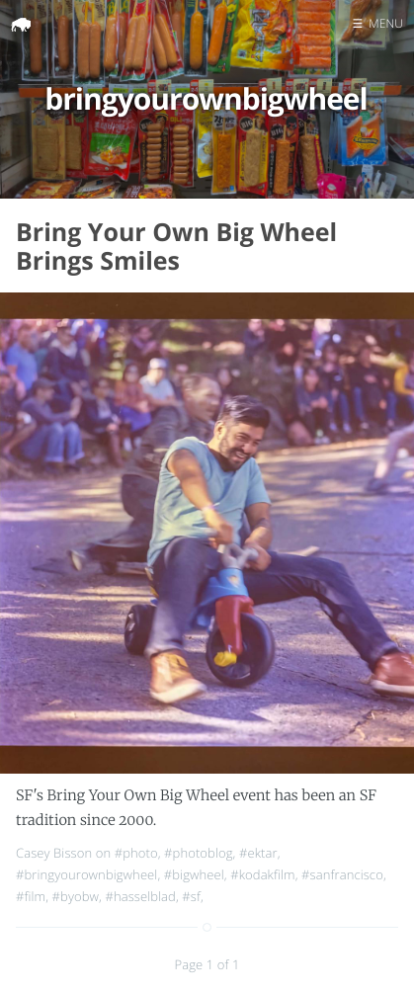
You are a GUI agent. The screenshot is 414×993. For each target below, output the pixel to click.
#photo (136, 853)
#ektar (258, 853)
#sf (191, 896)
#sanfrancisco (342, 874)
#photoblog (198, 853)
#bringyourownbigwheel (86, 874)
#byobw (75, 896)
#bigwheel (194, 874)
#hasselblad (140, 896)
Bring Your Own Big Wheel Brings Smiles (176, 246)
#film (30, 896)
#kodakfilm (262, 874)
